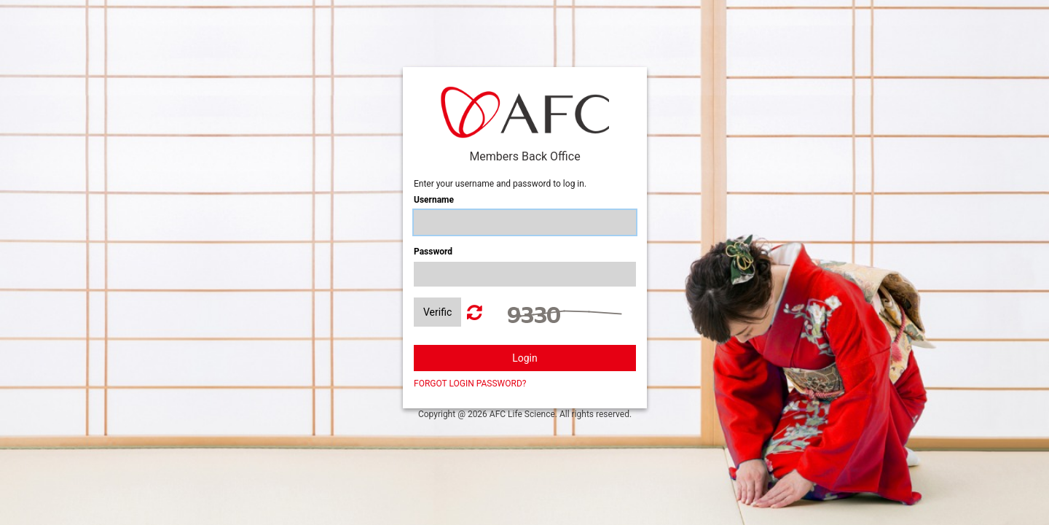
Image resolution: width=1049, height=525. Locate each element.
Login (525, 358)
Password (433, 251)
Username (434, 200)
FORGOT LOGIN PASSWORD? (470, 383)
